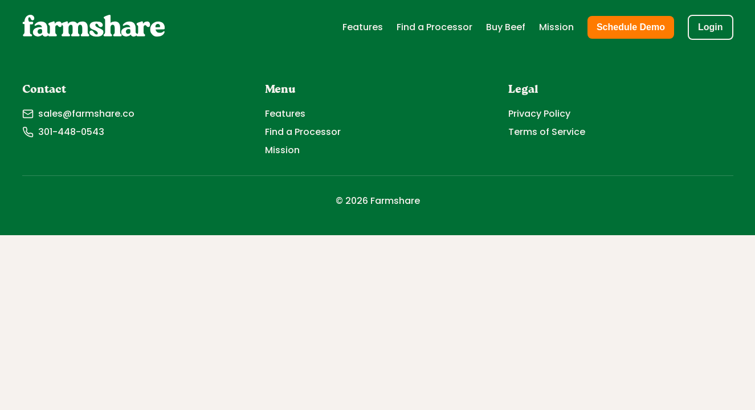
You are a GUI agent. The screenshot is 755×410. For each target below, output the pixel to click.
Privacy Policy (539, 113)
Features (362, 27)
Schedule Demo (631, 27)
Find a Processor (434, 27)
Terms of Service (546, 131)
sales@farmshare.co (78, 113)
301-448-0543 (63, 131)
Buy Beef (505, 27)
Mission (556, 27)
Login (710, 27)
